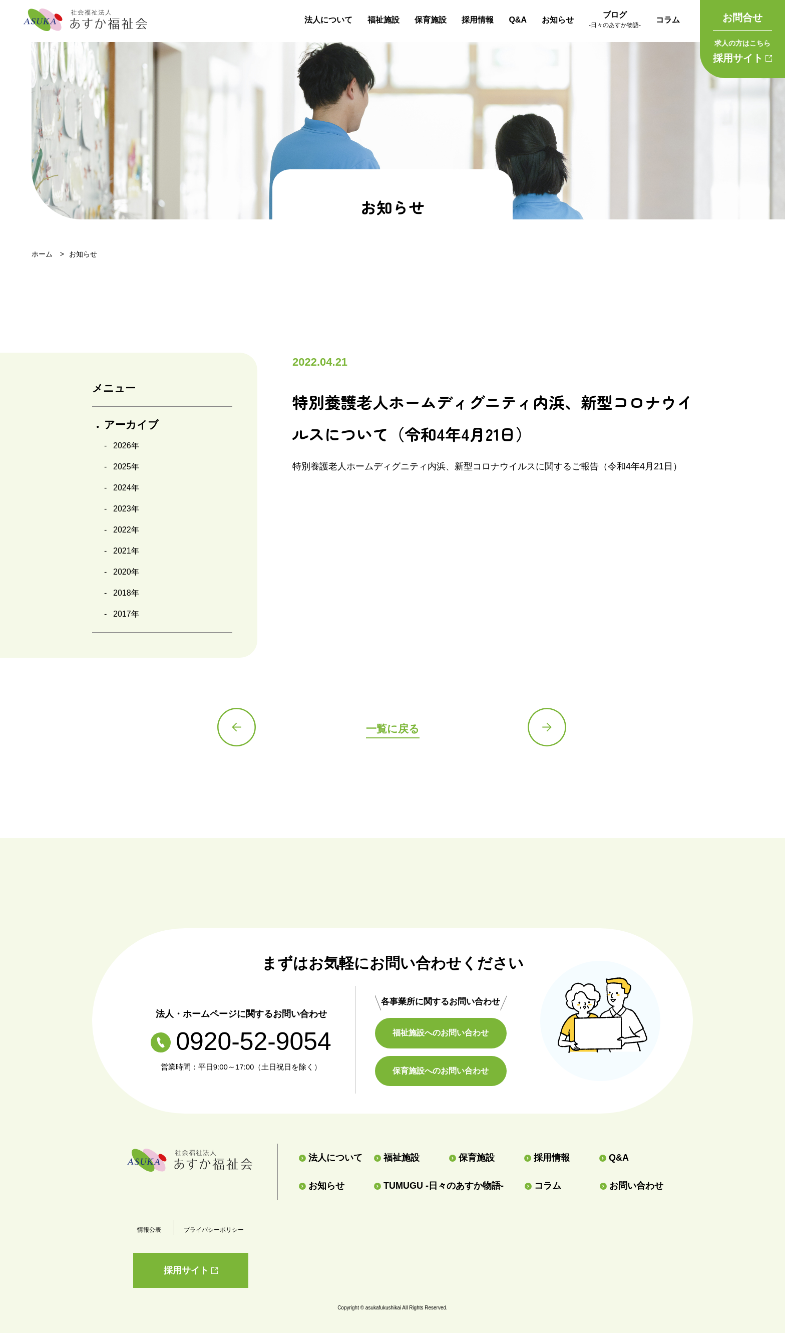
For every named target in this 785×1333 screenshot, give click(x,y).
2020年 (126, 572)
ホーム (42, 254)
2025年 (126, 466)
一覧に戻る (392, 728)
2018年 (126, 593)
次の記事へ (548, 728)
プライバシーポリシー (214, 1229)
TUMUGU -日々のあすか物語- (439, 1186)
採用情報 (478, 20)
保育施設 (431, 20)
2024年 (126, 487)
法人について (328, 20)
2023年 (126, 508)
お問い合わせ (631, 1186)
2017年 (126, 614)
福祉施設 (383, 20)
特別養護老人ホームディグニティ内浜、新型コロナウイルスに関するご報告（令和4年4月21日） (487, 466)
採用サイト (742, 50)
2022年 (126, 529)
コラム (668, 20)
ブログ (615, 21)
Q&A (518, 20)
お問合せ (742, 17)
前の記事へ (237, 728)
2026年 (126, 445)
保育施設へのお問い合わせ (443, 1071)
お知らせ (558, 20)
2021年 (126, 551)
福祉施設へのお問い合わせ (443, 1032)
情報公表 (149, 1229)
